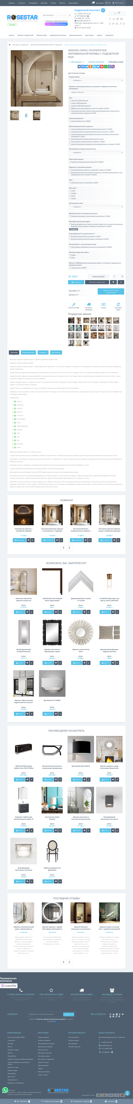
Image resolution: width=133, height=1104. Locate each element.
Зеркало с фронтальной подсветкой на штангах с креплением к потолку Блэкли (23, 701)
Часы (70, 180)
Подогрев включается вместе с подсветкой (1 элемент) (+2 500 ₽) (91, 170)
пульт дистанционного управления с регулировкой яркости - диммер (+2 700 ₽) (95, 144)
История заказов (73, 1040)
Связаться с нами (13, 1067)
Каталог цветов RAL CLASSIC (16, 1037)
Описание (14, 352)
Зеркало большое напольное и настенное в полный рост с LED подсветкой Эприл (81, 928)
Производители (12, 1080)
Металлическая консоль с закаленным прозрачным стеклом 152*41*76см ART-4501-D (52, 767)
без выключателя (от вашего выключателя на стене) (87, 139)
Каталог (11, 35)
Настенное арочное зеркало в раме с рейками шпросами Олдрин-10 (109, 530)
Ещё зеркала (89, 35)
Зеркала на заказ (43, 1062)
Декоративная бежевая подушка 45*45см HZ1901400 (109, 650)
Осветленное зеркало (76, 159)
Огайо (108, 3)
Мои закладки (72, 1043)
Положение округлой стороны (79, 252)
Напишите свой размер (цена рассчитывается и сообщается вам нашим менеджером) (93, 87)
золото (73, 190)
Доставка (24, 3)
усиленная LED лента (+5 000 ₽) (81, 121)
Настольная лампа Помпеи (52, 818)
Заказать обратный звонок (56, 21)
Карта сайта (11, 1077)
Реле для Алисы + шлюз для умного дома (82, 244)
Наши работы (54, 3)
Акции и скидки (43, 1075)
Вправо (73, 255)
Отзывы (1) (43, 352)
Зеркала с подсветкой (25, 35)
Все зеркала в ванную (45, 1053)
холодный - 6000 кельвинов (79, 100)
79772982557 (81, 16)
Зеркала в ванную (75, 35)
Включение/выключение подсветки (81, 126)
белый (73, 196)
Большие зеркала (43, 1037)
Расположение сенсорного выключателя (82, 149)
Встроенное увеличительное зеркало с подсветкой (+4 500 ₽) (90, 239)
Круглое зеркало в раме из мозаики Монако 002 (109, 767)
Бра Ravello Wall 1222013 (81, 766)
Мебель (99, 35)
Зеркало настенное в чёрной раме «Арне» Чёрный (52, 650)
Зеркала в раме (41, 35)
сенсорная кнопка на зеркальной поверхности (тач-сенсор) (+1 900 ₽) (92, 131)
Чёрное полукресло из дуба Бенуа (52, 869)
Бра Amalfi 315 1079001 (52, 700)
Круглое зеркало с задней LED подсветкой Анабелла (52, 928)
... (117, 35)
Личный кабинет (73, 1037)
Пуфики (40, 1068)
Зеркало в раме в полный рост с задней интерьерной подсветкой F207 (109, 928)
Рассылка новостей (74, 1047)
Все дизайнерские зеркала (46, 1043)
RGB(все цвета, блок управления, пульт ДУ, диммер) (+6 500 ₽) (90, 108)
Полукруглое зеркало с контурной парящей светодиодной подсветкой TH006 (23, 530)
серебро (73, 193)
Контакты (76, 3)
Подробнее (73, 229)
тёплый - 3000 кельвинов (79, 103)
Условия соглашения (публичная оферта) (20, 1059)
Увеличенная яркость (76, 118)
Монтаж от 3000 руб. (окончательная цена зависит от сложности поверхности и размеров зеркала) (95, 264)
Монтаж (43, 3)
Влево (73, 257)
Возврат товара (12, 1070)
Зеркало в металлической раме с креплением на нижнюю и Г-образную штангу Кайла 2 (24, 928)
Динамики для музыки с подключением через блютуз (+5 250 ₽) (90, 216)
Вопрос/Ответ (12, 1073)
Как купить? (56, 352)
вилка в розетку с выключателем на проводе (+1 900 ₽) (88, 141)
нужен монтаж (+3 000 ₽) (78, 268)
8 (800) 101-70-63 (82, 18)
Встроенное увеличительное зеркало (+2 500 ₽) (85, 236)
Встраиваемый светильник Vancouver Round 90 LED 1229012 (23, 869)
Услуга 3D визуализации (56, 24)
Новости (66, 3)
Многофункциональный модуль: (79, 221)
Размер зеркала (74, 77)
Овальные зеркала (44, 1072)
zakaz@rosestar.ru (83, 20)
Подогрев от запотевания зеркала (80, 167)
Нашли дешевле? (98, 276)
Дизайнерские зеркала (58, 35)
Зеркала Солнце (43, 1050)
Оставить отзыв (116, 62)
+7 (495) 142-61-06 (83, 13)
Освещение (109, 35)
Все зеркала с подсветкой (46, 1059)
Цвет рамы (72, 188)
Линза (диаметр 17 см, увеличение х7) (81, 234)
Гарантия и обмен (13, 1050)
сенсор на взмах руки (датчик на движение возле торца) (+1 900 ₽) (91, 129)
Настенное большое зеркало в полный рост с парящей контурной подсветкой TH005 (52, 530)
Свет (70, 98)
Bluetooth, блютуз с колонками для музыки (83, 213)
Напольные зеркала (44, 1040)
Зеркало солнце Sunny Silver (80, 650)
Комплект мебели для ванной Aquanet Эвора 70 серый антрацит (23, 818)
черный (73, 198)
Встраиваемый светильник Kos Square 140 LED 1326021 (109, 818)
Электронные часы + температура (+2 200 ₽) (84, 182)
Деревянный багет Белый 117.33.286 (81, 599)
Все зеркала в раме (44, 1056)
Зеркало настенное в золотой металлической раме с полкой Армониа (80, 818)
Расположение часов (76, 203)
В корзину (19, 540)
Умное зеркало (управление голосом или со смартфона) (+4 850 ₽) (91, 247)
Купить (19, 612)
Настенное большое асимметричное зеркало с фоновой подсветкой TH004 (80, 530)
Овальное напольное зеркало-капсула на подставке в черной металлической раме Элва (23, 599)
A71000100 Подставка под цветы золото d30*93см (109, 599)
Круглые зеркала (43, 1065)
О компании (13, 3)
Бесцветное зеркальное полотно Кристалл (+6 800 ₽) (87, 162)
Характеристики (28, 352)
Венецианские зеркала (45, 1047)
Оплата (33, 3)
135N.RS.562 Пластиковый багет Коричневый (52, 599)
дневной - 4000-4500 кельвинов (81, 106)
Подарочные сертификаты (16, 1083)
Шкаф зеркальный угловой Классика (23, 650)
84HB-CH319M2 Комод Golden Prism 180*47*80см (23, 767)
